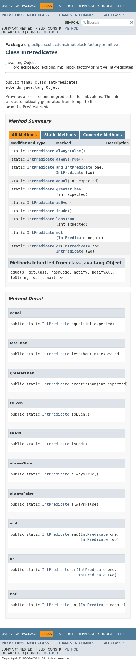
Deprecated (88, 6)
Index (107, 6)
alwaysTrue (67, 159)
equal (61, 181)
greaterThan (68, 189)
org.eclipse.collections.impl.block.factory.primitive (71, 44)
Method (71, 28)
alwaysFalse (68, 151)
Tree (70, 6)
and (59, 167)
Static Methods (60, 135)
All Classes (114, 15)
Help (119, 6)
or (58, 246)
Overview (10, 6)
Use (59, 6)
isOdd (61, 211)
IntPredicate (40, 151)
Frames (65, 15)
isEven (63, 202)
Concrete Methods (102, 135)
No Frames (84, 15)
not (59, 232)
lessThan (65, 219)
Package (29, 6)
